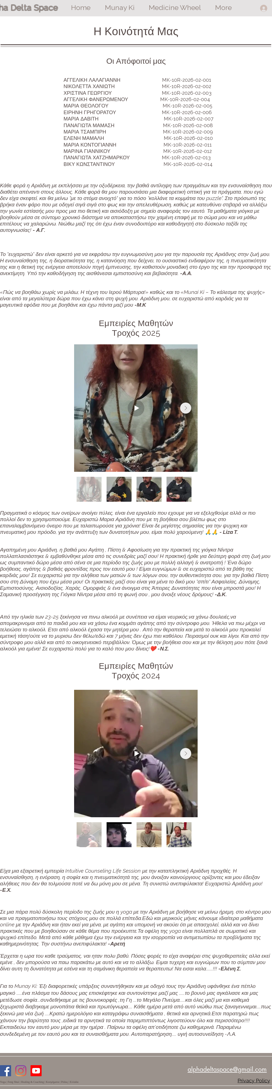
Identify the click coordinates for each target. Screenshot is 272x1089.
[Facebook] (5, 1070)
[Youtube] (36, 1070)
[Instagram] (20, 1070)
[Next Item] (185, 408)
